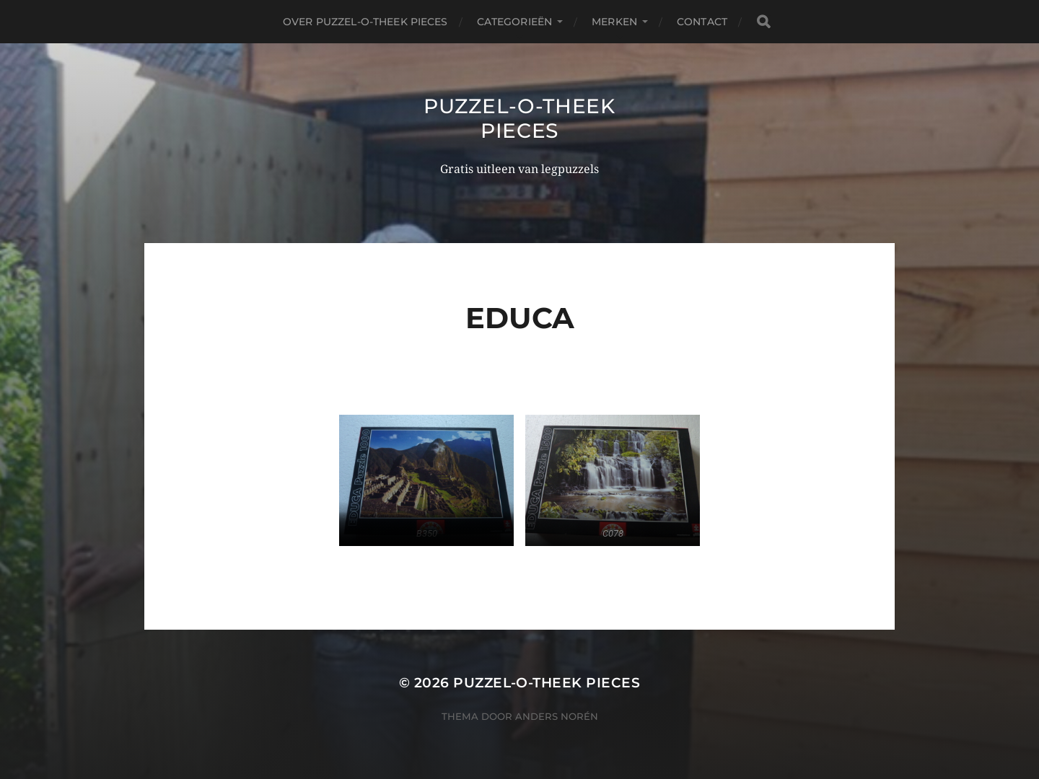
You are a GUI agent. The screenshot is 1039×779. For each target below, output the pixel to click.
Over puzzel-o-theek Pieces (365, 21)
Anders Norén (556, 716)
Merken (614, 21)
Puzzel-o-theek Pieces (519, 118)
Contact (702, 21)
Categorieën (515, 21)
